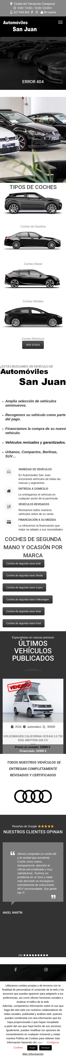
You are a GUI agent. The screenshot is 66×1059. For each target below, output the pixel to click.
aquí (40, 1042)
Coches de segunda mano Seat (23, 611)
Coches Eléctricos (33, 338)
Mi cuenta (48, 12)
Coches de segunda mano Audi (23, 563)
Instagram (46, 969)
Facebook (15, 969)
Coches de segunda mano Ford (23, 623)
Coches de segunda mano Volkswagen (27, 599)
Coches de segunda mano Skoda (24, 575)
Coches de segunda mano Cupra (24, 587)
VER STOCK (33, 344)
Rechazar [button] (45, 1048)
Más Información (33, 1053)
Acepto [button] (32, 1048)
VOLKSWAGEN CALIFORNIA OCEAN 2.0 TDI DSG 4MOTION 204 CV (33, 738)
